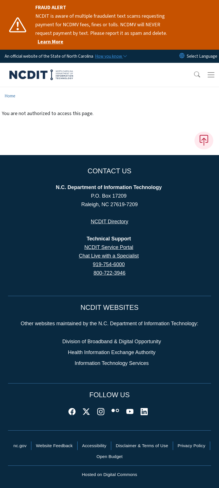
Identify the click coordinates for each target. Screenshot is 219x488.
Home (10, 96)
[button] (193, 75)
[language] (202, 56)
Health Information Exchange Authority (111, 352)
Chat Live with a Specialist (109, 256)
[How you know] (110, 56)
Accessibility (94, 445)
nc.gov (20, 445)
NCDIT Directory (109, 221)
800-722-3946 (109, 273)
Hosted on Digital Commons (109, 474)
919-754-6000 (109, 264)
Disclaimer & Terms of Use (142, 445)
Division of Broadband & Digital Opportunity (111, 341)
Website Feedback (54, 445)
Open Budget (109, 456)
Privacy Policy (191, 445)
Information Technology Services (112, 363)
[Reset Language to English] (181, 56)
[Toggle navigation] (211, 75)
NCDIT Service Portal (108, 247)
